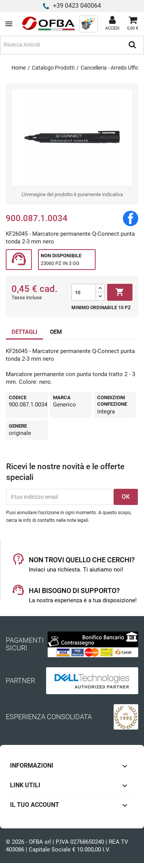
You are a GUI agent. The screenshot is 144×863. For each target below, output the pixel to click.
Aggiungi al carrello (119, 292)
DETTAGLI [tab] (24, 331)
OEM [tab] (56, 331)
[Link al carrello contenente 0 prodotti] (132, 23)
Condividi (130, 218)
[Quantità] (83, 292)
